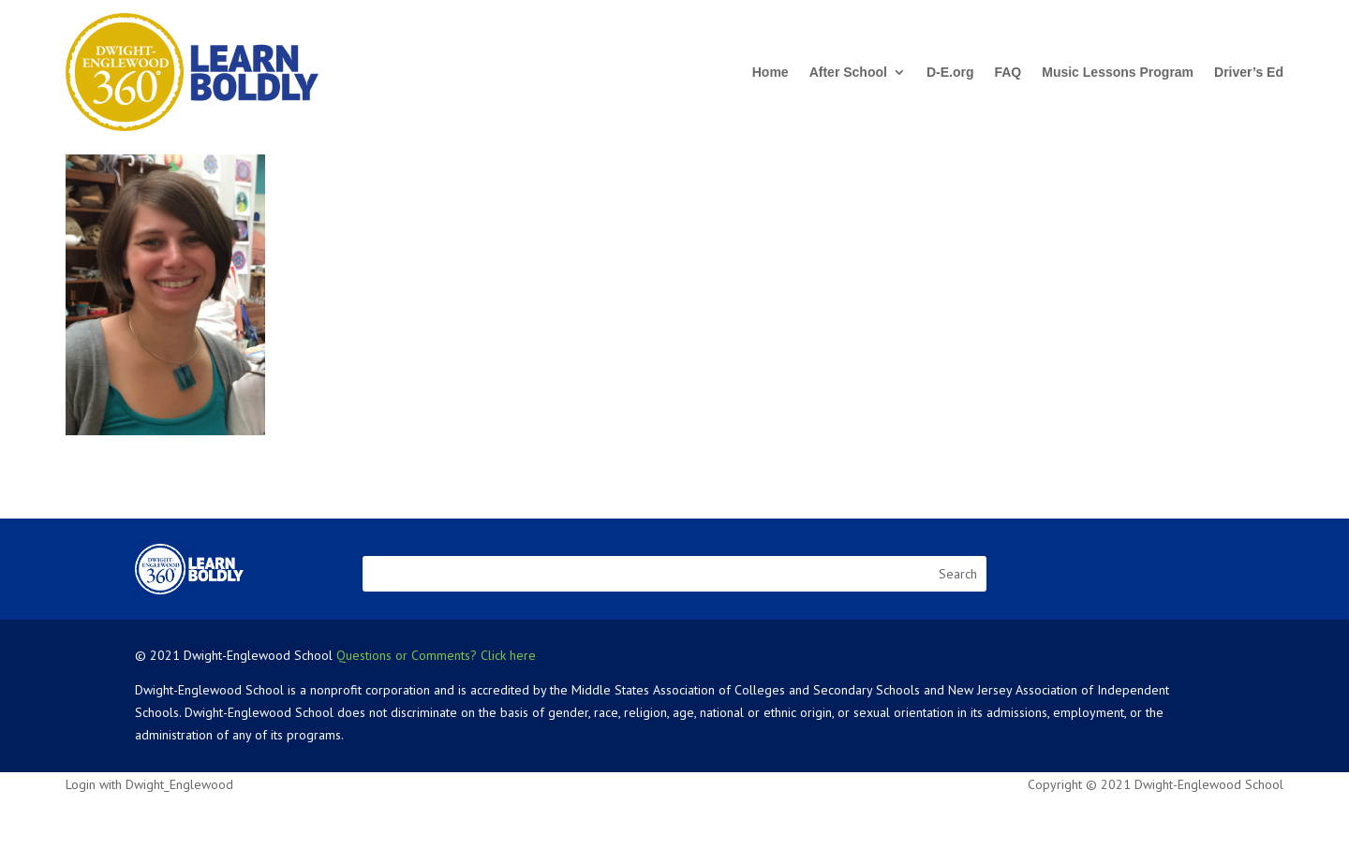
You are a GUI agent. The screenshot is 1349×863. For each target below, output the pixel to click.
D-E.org (950, 72)
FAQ (1007, 72)
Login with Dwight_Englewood (149, 784)
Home (770, 72)
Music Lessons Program (1117, 72)
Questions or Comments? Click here (436, 655)
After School (848, 72)
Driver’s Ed (1248, 72)
